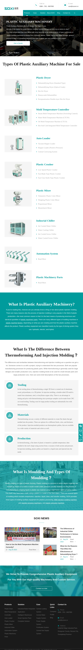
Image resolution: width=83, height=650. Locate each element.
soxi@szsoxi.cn (73, 4)
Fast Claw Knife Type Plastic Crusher (47, 178)
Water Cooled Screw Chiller (43, 238)
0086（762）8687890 (46, 4)
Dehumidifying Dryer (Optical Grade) (47, 87)
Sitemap (67, 644)
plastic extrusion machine (55, 497)
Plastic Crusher (40, 164)
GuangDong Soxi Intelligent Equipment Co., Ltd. (28, 644)
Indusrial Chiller (41, 220)
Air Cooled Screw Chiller (42, 234)
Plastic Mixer (39, 190)
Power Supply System (40, 617)
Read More (37, 257)
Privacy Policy (69, 648)
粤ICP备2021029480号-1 (13, 648)
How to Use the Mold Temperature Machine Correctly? (19, 540)
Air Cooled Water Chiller (42, 226)
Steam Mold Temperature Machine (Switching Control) (53, 114)
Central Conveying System (43, 152)
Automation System (42, 251)
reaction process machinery (32, 497)
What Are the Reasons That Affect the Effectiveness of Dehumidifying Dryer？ (69, 545)
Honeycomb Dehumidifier (42, 95)
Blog (58, 13)
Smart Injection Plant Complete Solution (24, 614)
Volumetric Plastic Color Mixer (44, 196)
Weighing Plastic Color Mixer (44, 200)
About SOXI (51, 13)
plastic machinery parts (29, 313)
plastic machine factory (14, 317)
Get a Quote (18, 43)
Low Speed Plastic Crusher (43, 170)
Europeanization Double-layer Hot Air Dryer (49, 99)
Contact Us (66, 13)
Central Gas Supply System (42, 626)
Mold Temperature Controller (48, 109)
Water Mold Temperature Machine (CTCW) (49, 118)
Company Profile (53, 607)
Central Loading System (41, 604)
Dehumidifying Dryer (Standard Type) (47, 83)
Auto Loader (38, 138)
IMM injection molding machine (65, 493)
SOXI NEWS (41, 512)
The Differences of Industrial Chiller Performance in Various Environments (69, 527)
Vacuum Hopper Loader (42, 144)
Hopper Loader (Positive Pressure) (45, 148)
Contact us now (41, 583)
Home (10, 53)
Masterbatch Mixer (40, 208)
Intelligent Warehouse (25, 609)
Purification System (42, 622)
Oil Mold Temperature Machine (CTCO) (48, 122)
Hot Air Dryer (38, 91)
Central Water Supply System (41, 611)
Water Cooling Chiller (41, 230)
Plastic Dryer (39, 77)
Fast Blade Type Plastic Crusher (44, 174)
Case (35, 13)
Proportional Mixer (40, 204)
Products (27, 13)
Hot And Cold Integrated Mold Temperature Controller (53, 126)
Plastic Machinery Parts (45, 272)
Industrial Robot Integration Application (26, 604)
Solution (43, 13)
